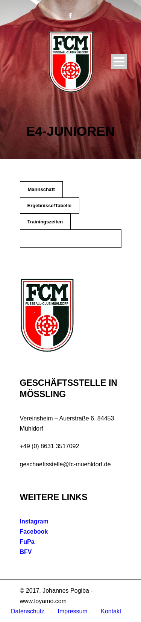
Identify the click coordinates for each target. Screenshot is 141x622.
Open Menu (119, 61)
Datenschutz (27, 611)
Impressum (73, 611)
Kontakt (111, 611)
